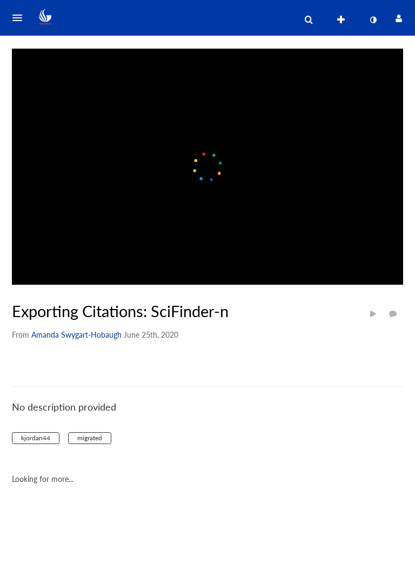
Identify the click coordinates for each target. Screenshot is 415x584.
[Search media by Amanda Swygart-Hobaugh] (76, 334)
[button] (20, 17)
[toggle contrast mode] (372, 20)
